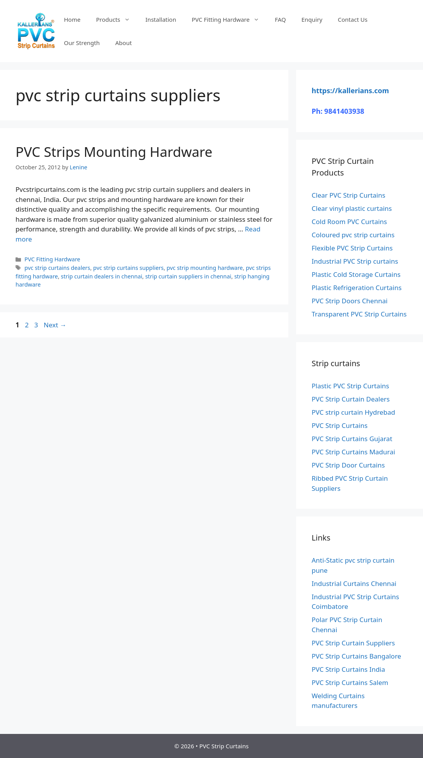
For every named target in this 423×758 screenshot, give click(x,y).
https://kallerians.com (350, 90)
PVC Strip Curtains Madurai (353, 451)
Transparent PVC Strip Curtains (359, 313)
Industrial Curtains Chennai (354, 583)
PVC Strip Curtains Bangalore (356, 656)
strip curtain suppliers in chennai (188, 276)
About (123, 43)
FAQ (280, 19)
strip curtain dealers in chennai (101, 276)
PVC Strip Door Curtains (348, 465)
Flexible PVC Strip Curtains (352, 247)
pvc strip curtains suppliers (128, 267)
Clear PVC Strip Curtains (348, 195)
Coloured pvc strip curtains (353, 234)
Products (116, 19)
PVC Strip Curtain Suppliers (353, 642)
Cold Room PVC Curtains (349, 221)
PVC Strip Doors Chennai (350, 300)
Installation (161, 19)
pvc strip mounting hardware (204, 267)
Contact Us (353, 19)
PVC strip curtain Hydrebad (353, 412)
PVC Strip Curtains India (348, 669)
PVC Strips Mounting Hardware (114, 152)
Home (72, 19)
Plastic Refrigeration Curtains (357, 287)
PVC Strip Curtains (340, 425)
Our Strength (82, 43)
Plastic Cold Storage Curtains (356, 274)
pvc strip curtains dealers (57, 267)
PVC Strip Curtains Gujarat (352, 438)
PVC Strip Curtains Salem (350, 682)
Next (54, 324)
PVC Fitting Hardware (229, 19)
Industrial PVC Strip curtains (355, 261)
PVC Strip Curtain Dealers (351, 399)
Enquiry (312, 19)
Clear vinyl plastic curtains (352, 208)
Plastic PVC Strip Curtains (350, 385)
